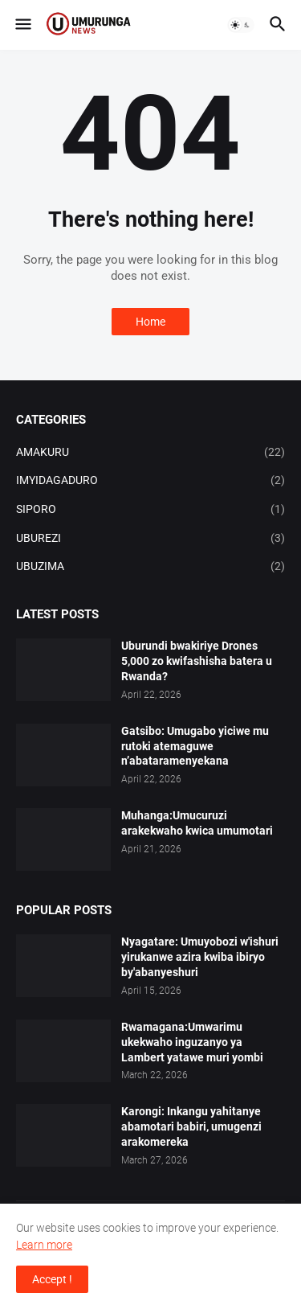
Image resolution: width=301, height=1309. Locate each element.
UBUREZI (150, 539)
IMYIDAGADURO (150, 481)
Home (150, 321)
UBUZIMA (150, 567)
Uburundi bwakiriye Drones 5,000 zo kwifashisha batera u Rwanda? (196, 661)
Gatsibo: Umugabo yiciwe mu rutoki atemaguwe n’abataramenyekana (195, 746)
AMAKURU (150, 453)
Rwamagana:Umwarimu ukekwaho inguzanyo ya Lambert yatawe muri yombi (192, 1042)
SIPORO (150, 510)
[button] (22, 25)
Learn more (44, 1244)
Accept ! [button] (52, 1279)
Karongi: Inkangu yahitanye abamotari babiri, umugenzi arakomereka (191, 1126)
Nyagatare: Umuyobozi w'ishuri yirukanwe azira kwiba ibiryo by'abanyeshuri (200, 957)
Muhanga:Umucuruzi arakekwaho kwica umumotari (197, 823)
